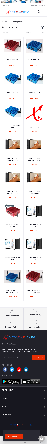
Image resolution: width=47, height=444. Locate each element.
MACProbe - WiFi (34, 59)
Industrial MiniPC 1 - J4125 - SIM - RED (34, 291)
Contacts (6, 398)
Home (4, 22)
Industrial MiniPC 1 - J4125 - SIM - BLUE (13, 291)
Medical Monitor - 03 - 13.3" (34, 258)
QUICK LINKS (7, 390)
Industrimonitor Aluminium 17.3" (13, 159)
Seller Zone (6, 415)
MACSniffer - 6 (12, 92)
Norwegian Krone (37, 5)
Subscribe (39, 357)
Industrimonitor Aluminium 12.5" (13, 192)
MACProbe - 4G (13, 59)
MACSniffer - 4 (34, 92)
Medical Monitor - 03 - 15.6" (12, 258)
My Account (7, 407)
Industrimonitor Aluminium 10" (34, 192)
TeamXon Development (34, 126)
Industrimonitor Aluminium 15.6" (34, 159)
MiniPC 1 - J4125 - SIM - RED (12, 225)
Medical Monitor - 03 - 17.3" (34, 225)
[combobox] (12, 32)
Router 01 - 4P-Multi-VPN (12, 126)
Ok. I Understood (13, 437)
